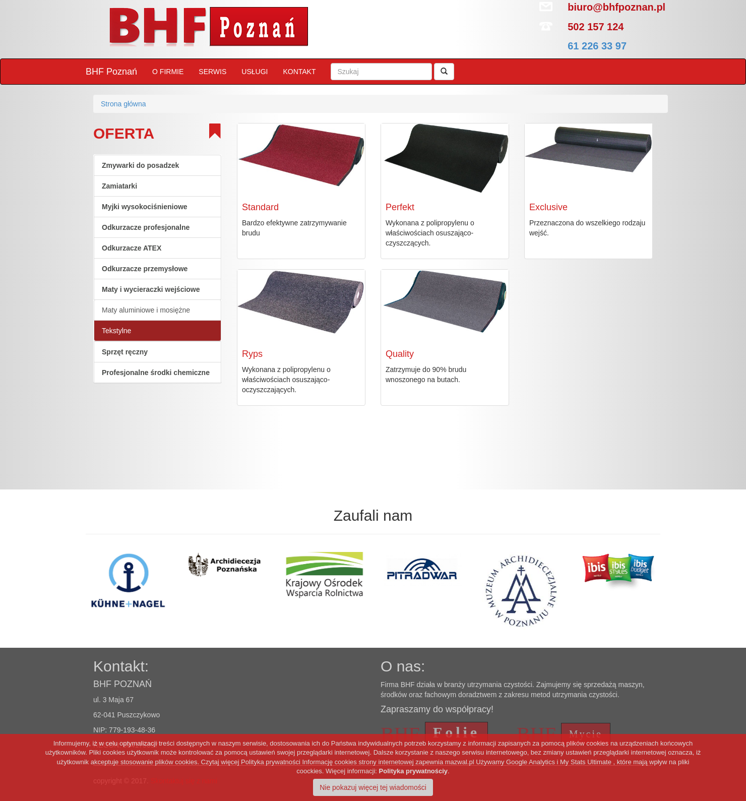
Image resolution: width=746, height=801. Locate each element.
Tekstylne (116, 331)
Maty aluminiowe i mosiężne (146, 310)
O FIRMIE (167, 72)
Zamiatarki (119, 186)
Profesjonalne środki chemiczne (156, 372)
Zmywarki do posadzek (140, 165)
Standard (260, 207)
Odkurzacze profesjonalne (146, 227)
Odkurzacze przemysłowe (145, 269)
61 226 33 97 (597, 45)
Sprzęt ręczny (125, 352)
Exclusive (548, 207)
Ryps (252, 354)
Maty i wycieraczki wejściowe (151, 289)
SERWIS (212, 72)
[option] (83, 566)
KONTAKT (299, 72)
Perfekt (400, 207)
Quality (400, 354)
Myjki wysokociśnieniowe (145, 207)
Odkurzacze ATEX (131, 248)
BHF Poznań (111, 72)
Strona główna (123, 104)
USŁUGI (254, 72)
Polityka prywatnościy (413, 771)
